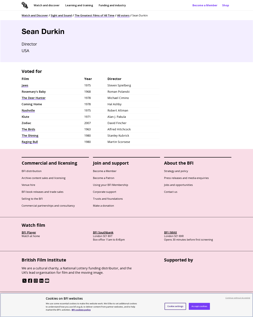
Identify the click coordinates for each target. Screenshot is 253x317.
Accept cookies (199, 306)
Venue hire (28, 185)
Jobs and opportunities (178, 185)
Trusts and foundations (108, 198)
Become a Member (204, 5)
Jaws (25, 85)
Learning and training (79, 5)
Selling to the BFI (32, 198)
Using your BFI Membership (110, 185)
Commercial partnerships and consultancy (48, 205)
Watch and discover (47, 5)
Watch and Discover (35, 15)
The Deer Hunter (34, 98)
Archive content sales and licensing (44, 178)
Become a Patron (103, 178)
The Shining (30, 135)
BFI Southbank (103, 232)
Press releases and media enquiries (186, 178)
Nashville (28, 110)
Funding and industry (112, 5)
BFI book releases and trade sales (42, 192)
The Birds (28, 129)
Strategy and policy (176, 171)
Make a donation (103, 205)
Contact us (170, 192)
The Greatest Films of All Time (94, 15)
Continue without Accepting (237, 298)
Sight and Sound (61, 15)
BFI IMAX (170, 232)
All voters (123, 15)
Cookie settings (175, 306)
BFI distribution (31, 171)
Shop (225, 5)
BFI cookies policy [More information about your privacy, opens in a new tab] (81, 309)
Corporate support (104, 192)
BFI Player (29, 232)
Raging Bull (30, 142)
